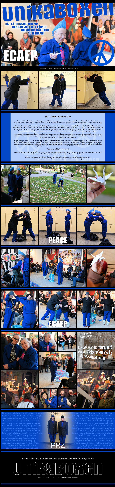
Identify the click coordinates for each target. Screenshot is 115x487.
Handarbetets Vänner (88, 121)
